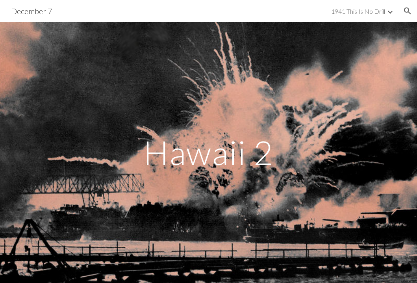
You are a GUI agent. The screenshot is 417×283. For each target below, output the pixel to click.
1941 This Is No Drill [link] (358, 11)
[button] (407, 11)
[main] (208, 152)
